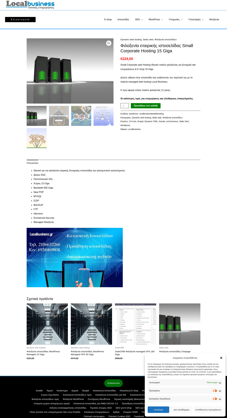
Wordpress (125, 125)
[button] (221, 357)
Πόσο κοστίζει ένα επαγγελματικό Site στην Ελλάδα (143, 408)
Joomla (163, 121)
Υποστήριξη (196, 19)
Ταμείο (41, 391)
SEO (142, 19)
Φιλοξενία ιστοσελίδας (139, 391)
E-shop (115, 19)
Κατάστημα (52, 391)
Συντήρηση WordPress (65, 400)
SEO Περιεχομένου (105, 408)
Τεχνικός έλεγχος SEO (40, 408)
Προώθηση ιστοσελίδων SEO (96, 404)
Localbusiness (134, 129)
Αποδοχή (158, 409)
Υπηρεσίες (177, 19)
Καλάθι (31, 391)
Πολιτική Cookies (78, 413)
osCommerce (173, 121)
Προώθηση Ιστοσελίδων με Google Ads (134, 404)
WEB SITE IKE (125, 400)
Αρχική (64, 391)
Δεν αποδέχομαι (181, 409)
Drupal (141, 121)
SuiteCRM (140, 400)
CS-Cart (133, 121)
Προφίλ (73, 391)
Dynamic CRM (152, 121)
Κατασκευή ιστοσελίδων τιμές (51, 395)
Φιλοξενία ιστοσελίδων (167, 39)
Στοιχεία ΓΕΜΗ (59, 413)
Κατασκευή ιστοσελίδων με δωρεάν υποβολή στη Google (131, 395)
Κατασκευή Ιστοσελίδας (92, 391)
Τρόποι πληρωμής (114, 413)
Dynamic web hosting (131, 39)
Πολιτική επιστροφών (137, 413)
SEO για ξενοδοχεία (83, 408)
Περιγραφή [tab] (33, 163)
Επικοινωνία (113, 384)
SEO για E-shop (62, 408)
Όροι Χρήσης (96, 413)
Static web (149, 39)
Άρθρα (46, 413)
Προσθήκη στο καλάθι (146, 105)
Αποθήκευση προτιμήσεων (208, 409)
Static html (186, 121)
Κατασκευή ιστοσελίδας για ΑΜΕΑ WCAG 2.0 (56, 404)
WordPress (158, 19)
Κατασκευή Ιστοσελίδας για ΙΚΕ (84, 395)
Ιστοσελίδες (130, 19)
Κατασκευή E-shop (115, 391)
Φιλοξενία (215, 19)
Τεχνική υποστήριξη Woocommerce (97, 400)
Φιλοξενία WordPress (40, 400)
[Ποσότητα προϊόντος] (124, 105)
